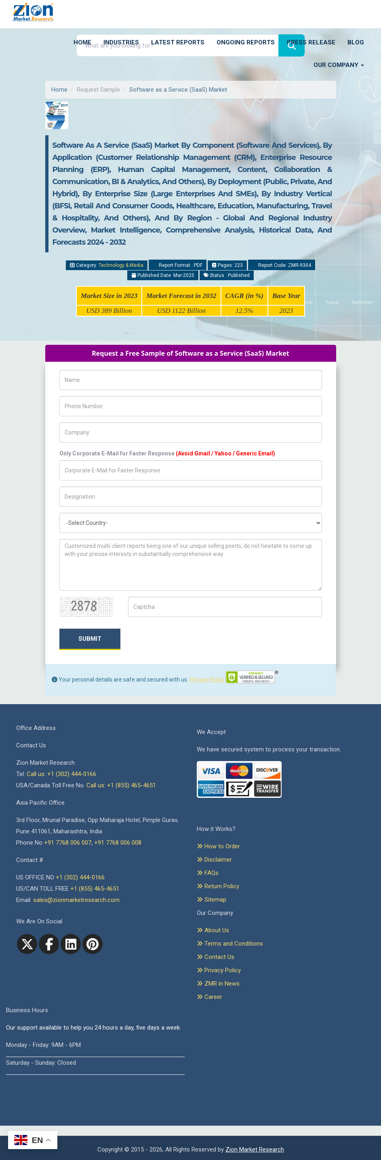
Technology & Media (121, 265)
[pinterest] (92, 944)
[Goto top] (4, 1131)
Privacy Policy (206, 679)
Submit (89, 638)
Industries (121, 42)
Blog (355, 42)
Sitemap (211, 899)
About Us (213, 930)
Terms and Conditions (230, 943)
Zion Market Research (254, 1149)
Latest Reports (177, 42)
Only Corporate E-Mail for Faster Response (167, 453)
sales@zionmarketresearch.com (76, 900)
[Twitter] (27, 944)
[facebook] (49, 944)
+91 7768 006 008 (117, 842)
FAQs (208, 873)
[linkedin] (71, 944)
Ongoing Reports (246, 42)
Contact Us (215, 957)
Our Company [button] (339, 65)
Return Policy (218, 886)
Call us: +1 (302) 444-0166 (61, 774)
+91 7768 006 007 (67, 842)
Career (209, 997)
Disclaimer (214, 859)
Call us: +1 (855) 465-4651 (121, 785)
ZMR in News (218, 983)
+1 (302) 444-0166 (80, 877)
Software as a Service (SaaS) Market (178, 89)
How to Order (218, 846)
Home (82, 42)
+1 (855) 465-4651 (94, 888)
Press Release (311, 42)
